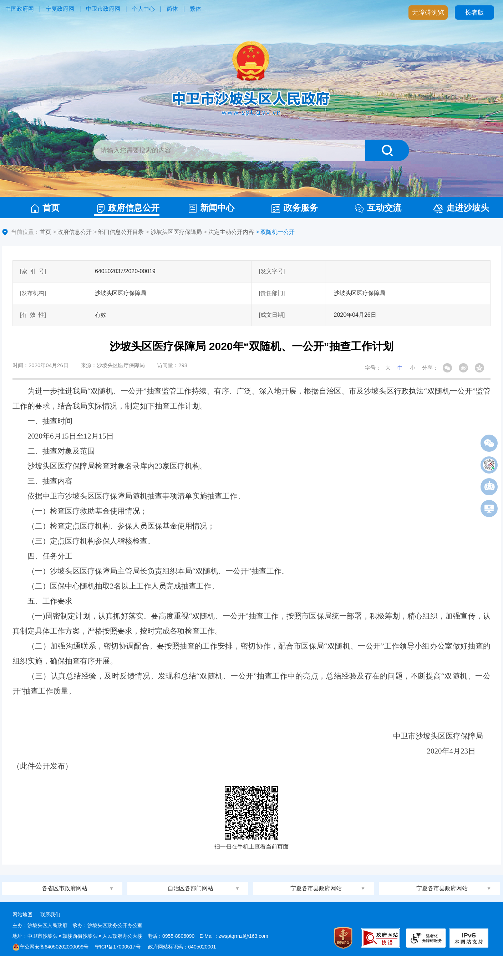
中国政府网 (19, 9)
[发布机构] (33, 293)
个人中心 (143, 9)
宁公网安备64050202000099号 (50, 947)
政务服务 (294, 208)
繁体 (195, 9)
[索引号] (33, 271)
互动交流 (378, 208)
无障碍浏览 (428, 12)
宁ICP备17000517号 (118, 947)
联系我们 (50, 914)
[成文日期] (272, 315)
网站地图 (22, 914)
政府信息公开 (128, 208)
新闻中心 (211, 208)
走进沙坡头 (461, 208)
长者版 (474, 12)
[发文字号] (272, 271)
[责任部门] (272, 293)
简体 (172, 9)
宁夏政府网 (60, 9)
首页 (45, 208)
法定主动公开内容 (231, 232)
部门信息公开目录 (121, 232)
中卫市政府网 (103, 9)
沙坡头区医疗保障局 (176, 232)
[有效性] (33, 315)
